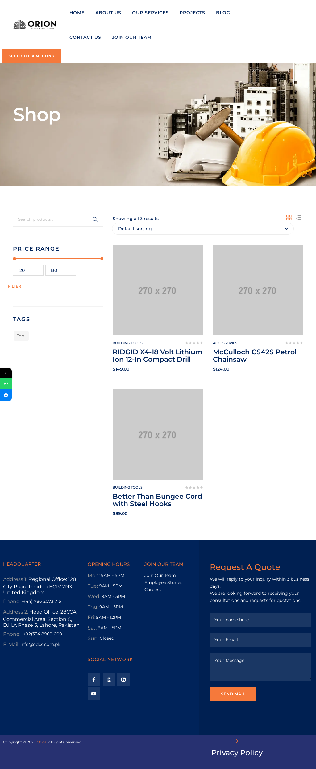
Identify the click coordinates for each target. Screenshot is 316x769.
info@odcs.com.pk (40, 644)
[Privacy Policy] (237, 741)
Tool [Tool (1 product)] (21, 336)
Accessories (225, 343)
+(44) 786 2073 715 (41, 601)
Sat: (92, 628)
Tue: (93, 586)
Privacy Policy (237, 752)
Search (95, 219)
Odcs (41, 742)
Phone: (11, 601)
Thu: (93, 607)
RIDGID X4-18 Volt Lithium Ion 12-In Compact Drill (157, 356)
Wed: (94, 596)
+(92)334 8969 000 (42, 634)
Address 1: (15, 579)
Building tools (128, 343)
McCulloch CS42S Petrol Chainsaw (255, 356)
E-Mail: (11, 644)
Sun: (93, 638)
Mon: (94, 575)
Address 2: (15, 612)
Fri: (91, 617)
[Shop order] (203, 229)
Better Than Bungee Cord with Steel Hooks (157, 500)
